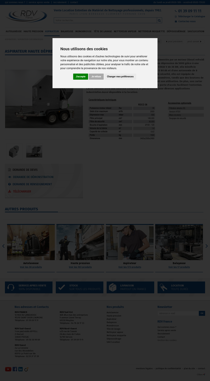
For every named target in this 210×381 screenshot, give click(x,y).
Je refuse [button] (96, 76)
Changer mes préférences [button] (120, 76)
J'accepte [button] (81, 76)
